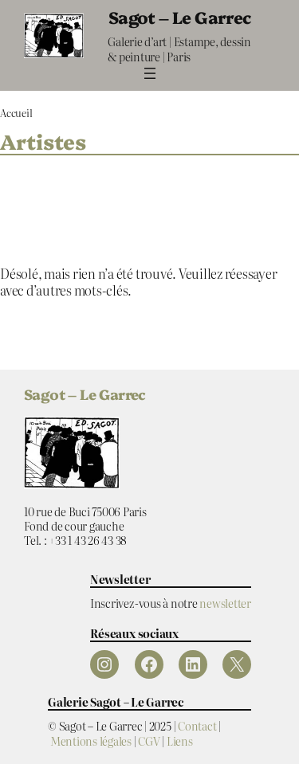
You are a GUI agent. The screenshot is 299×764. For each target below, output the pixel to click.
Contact (197, 725)
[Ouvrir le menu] (149, 73)
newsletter (225, 602)
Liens (180, 740)
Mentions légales (91, 740)
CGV (148, 740)
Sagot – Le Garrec (179, 17)
